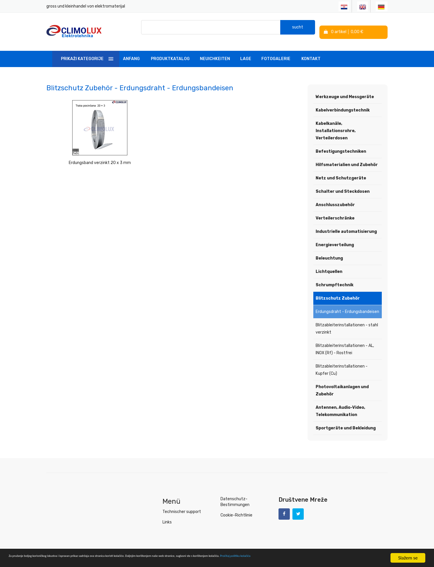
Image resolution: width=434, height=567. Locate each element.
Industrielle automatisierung (346, 226)
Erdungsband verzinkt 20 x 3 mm (86, 157)
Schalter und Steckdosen (343, 185)
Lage (245, 53)
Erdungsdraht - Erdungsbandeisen (347, 306)
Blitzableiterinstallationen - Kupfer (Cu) (342, 364)
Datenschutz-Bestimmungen (234, 496)
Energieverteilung (335, 239)
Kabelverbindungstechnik (343, 104)
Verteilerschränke (335, 212)
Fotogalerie (275, 53)
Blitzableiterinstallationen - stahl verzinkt (347, 323)
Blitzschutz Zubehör (338, 292)
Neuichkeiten (215, 53)
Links (167, 516)
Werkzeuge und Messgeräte (345, 91)
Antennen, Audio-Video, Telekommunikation (340, 405)
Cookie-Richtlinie (236, 509)
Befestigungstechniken (341, 145)
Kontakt (311, 53)
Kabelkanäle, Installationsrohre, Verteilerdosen (336, 125)
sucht (297, 28)
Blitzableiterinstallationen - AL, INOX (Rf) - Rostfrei (345, 344)
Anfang (131, 53)
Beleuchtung (329, 252)
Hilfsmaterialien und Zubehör (347, 159)
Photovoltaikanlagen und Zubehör (342, 385)
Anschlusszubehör (335, 199)
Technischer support (181, 506)
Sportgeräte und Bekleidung (346, 422)
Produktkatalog (170, 53)
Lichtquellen (329, 266)
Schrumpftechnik (334, 279)
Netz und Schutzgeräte (341, 172)
